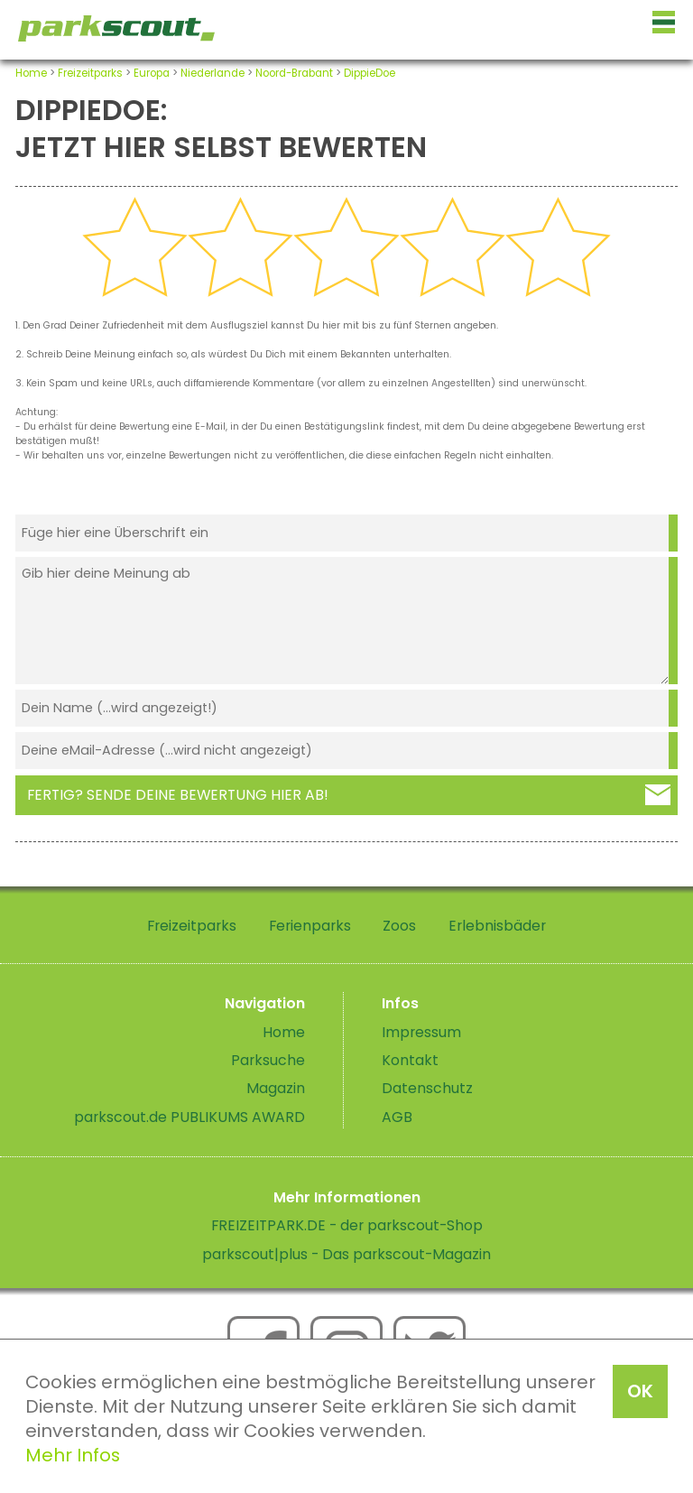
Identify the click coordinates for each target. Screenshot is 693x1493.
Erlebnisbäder (497, 925)
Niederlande (212, 73)
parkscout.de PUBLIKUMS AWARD (189, 1117)
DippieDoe (369, 73)
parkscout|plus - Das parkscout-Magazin (346, 1254)
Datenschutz (427, 1088)
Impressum (421, 1032)
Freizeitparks (90, 73)
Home (31, 73)
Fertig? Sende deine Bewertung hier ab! (177, 794)
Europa (152, 73)
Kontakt (410, 1060)
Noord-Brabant (294, 73)
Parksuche (268, 1060)
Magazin (275, 1088)
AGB (397, 1117)
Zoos (399, 925)
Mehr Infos (72, 1455)
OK (640, 1391)
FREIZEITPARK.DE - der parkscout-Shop (347, 1225)
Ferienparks (310, 925)
